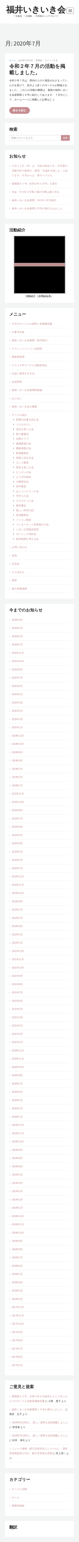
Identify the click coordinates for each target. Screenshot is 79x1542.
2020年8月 (17, 1075)
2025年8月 (17, 669)
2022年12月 (18, 876)
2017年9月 (17, 1332)
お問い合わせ (19, 547)
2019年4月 (17, 1183)
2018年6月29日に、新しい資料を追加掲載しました (40, 1422)
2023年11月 (18, 793)
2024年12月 (18, 735)
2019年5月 (17, 1174)
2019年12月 (18, 1125)
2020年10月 (18, 1067)
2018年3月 (17, 1290)
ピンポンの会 (23, 472)
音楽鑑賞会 (22, 515)
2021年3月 (17, 1025)
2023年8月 (17, 810)
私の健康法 (22, 434)
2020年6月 (17, 1091)
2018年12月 (18, 1216)
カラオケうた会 (25, 500)
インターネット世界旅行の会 (32, 524)
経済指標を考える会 (27, 538)
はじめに (17, 398)
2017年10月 (18, 1323)
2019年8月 (17, 1158)
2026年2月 (17, 636)
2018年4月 (17, 1282)
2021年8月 (17, 984)
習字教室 (21, 486)
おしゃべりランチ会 (27, 491)
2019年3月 (17, 1191)
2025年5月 (17, 694)
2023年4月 (17, 843)
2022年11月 (18, 884)
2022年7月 (17, 909)
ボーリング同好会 (26, 534)
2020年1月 (17, 1116)
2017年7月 (17, 1348)
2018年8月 (17, 1249)
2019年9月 (17, 1149)
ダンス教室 (22, 462)
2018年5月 (17, 1274)
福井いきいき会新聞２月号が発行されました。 (38, 208)
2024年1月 (17, 785)
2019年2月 (17, 1199)
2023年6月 (17, 826)
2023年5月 (17, 835)
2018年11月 (18, 1224)
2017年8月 (17, 1340)
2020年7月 (17, 1083)
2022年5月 (17, 918)
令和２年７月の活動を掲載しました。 (37, 69)
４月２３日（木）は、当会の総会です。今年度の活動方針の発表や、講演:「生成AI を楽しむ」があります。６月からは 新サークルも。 (40, 170)
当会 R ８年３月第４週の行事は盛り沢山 (35, 191)
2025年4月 (17, 702)
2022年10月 (18, 893)
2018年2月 (17, 1299)
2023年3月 (17, 851)
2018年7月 (17, 1257)
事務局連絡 (18, 1505)
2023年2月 (17, 859)
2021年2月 (17, 1033)
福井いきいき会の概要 (24, 406)
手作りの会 (22, 495)
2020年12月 (18, 1050)
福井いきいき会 (36, 9)
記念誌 (15, 563)
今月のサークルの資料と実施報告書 (32, 323)
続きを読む (19, 110)
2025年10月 (18, 661)
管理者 (39, 60)
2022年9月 (17, 901)
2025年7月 (17, 677)
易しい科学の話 (25, 510)
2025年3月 (17, 710)
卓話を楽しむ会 (25, 429)
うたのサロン (23, 424)
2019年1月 (17, 1207)
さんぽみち (18, 572)
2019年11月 (18, 1133)
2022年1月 (17, 942)
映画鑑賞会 (22, 453)
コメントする (51, 60)
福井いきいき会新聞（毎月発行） (31, 340)
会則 (14, 555)
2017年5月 (17, 1365)
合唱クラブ (22, 438)
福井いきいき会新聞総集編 (27, 390)
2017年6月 (17, 1356)
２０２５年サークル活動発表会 (29, 365)
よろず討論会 (23, 476)
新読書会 (21, 505)
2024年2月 (17, 777)
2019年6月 (17, 1166)
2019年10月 (18, 1141)
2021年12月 (18, 951)
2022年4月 (17, 926)
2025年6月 (17, 686)
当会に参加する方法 (23, 373)
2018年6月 (17, 1265)
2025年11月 (18, 652)
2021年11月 (18, 959)
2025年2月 (17, 719)
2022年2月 (17, 934)
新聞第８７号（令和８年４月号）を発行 (34, 183)
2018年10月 (18, 1232)
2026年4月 (17, 619)
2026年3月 (17, 628)
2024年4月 (17, 760)
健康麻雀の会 (23, 443)
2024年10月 (18, 743)
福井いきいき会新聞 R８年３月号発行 (34, 200)
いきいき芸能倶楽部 (27, 529)
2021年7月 (17, 992)
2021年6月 (17, 1000)
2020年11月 (18, 1058)
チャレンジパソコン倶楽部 (27, 348)
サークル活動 (19, 1489)
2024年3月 (17, 768)
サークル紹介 (19, 414)
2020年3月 (17, 1108)
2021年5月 (17, 1009)
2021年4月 (17, 1017)
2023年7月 (17, 818)
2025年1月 (17, 727)
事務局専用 (18, 356)
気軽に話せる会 (25, 457)
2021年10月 (18, 967)
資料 (14, 580)
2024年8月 (17, 752)
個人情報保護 (19, 588)
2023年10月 (18, 802)
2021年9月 (17, 975)
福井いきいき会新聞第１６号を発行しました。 (38, 1409)
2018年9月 (17, 1240)
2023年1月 (17, 868)
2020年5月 (17, 1100)
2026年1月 (17, 644)
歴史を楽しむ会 (25, 467)
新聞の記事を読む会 (27, 419)
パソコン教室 (25, 519)
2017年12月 (18, 1307)
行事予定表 (18, 332)
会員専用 (17, 381)
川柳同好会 (22, 481)
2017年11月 (18, 1315)
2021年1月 (17, 1042)
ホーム (12, 60)
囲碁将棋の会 (23, 448)
